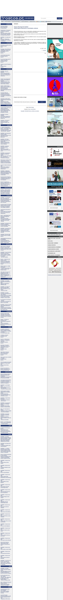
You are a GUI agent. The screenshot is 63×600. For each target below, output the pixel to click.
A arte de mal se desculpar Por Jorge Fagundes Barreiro (5, 56)
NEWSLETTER (32, 21)
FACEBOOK (48, 21)
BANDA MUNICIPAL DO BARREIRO (54, 255)
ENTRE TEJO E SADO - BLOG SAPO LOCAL (54, 238)
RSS (37, 21)
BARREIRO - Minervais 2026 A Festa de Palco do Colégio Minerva (5, 235)
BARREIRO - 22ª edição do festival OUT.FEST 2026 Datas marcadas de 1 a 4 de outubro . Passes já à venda (5, 288)
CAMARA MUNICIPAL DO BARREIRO (54, 247)
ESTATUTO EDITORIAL (16, 21)
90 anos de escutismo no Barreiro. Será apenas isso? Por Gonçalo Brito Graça (5, 369)
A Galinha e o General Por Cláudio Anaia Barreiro (4, 336)
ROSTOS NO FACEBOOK (58, 135)
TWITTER (42, 21)
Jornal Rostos (33, 109)
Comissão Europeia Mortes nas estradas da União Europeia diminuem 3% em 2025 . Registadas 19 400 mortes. (6, 597)
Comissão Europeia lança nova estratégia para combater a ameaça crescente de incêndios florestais (5, 591)
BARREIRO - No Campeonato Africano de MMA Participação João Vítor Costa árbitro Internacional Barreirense (6, 135)
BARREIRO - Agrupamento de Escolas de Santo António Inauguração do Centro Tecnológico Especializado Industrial (6, 230)
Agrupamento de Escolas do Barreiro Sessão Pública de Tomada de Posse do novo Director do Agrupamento (6, 211)
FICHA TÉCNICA (8, 21)
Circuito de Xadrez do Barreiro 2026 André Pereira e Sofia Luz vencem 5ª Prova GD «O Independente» (6, 167)
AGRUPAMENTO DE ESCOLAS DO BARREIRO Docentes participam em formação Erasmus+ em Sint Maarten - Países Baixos (6, 240)
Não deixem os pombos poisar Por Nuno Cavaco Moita (6, 46)
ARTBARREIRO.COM (51, 253)
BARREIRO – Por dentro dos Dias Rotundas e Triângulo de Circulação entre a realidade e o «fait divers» (6, 39)
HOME (2, 21)
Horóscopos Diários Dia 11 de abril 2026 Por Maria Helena (4, 27)
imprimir (44, 50)
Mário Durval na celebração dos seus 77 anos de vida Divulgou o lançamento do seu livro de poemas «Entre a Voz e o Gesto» (6, 248)
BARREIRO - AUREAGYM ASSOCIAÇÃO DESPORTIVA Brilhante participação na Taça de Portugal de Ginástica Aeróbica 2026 (6, 173)
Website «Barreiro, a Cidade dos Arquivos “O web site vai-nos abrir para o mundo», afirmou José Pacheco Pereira (6, 268)
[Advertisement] (31, 8)
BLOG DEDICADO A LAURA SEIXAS (54, 251)
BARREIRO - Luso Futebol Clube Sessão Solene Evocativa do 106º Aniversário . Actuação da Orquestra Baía (6, 387)
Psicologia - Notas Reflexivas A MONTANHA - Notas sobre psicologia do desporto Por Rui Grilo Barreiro (6, 51)
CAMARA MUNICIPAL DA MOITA (53, 249)
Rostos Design (31, 107)
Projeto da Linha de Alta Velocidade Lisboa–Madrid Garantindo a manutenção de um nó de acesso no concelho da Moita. (6, 315)
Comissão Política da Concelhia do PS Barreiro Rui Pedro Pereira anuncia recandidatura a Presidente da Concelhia (6, 94)
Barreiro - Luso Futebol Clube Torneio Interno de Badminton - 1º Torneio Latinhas (6, 422)
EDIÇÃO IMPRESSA (24, 21)
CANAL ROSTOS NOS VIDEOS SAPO (54, 234)
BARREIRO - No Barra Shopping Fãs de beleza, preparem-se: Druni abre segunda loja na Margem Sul (5, 116)
